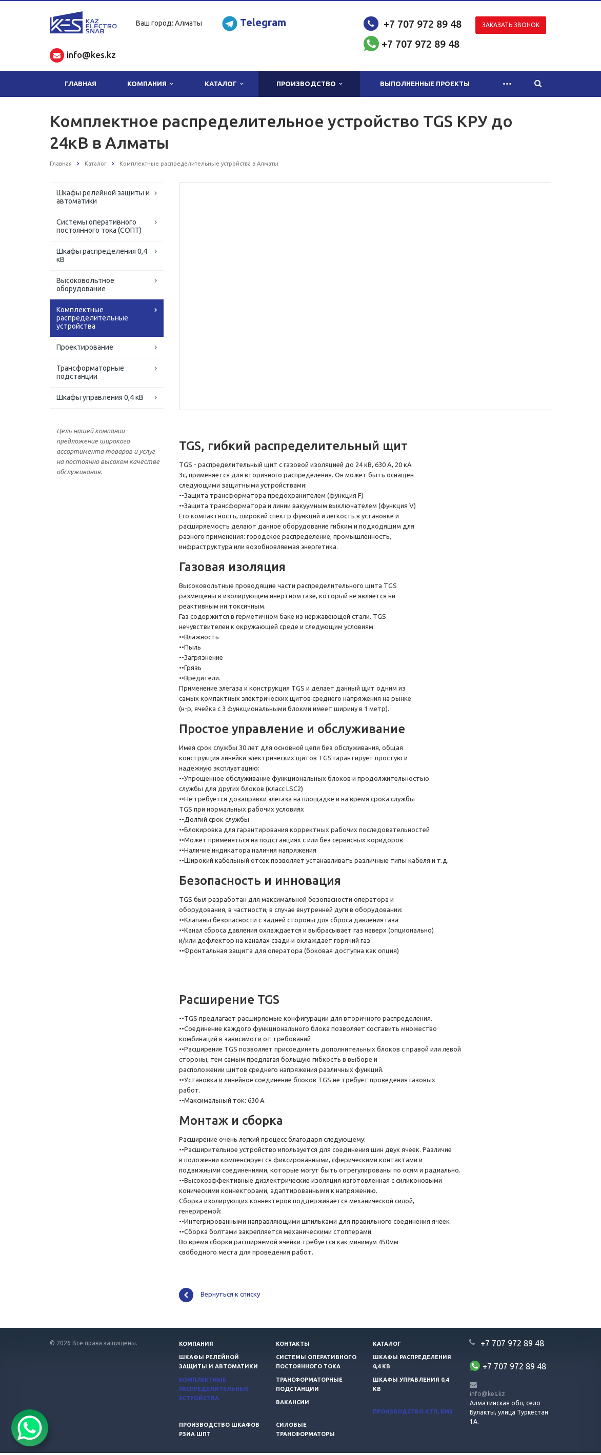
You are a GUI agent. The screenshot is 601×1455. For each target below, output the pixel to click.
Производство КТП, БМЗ (413, 1413)
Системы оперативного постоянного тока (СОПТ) (99, 226)
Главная (80, 83)
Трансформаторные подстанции (90, 372)
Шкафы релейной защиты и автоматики (103, 197)
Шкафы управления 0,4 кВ (100, 397)
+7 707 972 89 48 (423, 24)
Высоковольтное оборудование (85, 284)
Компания (150, 84)
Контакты (293, 1346)
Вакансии (292, 1404)
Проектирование (84, 347)
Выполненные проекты (425, 83)
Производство (309, 84)
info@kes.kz (487, 1395)
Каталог (224, 84)
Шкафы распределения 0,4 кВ (101, 255)
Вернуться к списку (219, 1297)
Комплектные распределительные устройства (92, 318)
